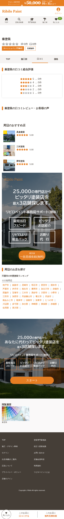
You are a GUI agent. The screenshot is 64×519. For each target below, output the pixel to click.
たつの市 (49, 300)
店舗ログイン (7, 479)
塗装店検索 (19, 20)
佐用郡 (6, 308)
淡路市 (29, 300)
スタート (32, 380)
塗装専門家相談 (40, 440)
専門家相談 (32, 20)
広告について (7, 466)
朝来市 (19, 300)
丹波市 (48, 296)
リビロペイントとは (42, 472)
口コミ (40, 59)
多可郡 (15, 304)
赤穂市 (56, 289)
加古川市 (45, 289)
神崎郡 (34, 304)
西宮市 (44, 285)
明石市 (34, 285)
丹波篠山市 (27, 296)
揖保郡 (44, 304)
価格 (56, 59)
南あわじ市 (8, 300)
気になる (57, 20)
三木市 (25, 292)
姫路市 (15, 285)
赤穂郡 (54, 304)
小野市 (54, 292)
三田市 (6, 296)
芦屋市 (6, 289)
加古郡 (25, 304)
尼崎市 (25, 285)
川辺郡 (6, 304)
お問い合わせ (39, 453)
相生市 (25, 289)
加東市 (38, 300)
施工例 (44, 20)
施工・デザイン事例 (10, 446)
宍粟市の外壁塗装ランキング (15, 276)
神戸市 (6, 285)
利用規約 (37, 466)
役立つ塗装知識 (40, 446)
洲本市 (54, 285)
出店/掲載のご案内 (9, 459)
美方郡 (15, 308)
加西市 (15, 296)
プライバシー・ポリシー (11, 472)
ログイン (5, 453)
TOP (6, 20)
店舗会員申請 (39, 459)
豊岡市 (34, 289)
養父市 (38, 296)
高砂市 (34, 292)
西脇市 (6, 292)
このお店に (24, 514)
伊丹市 (15, 289)
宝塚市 (15, 292)
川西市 (44, 292)
